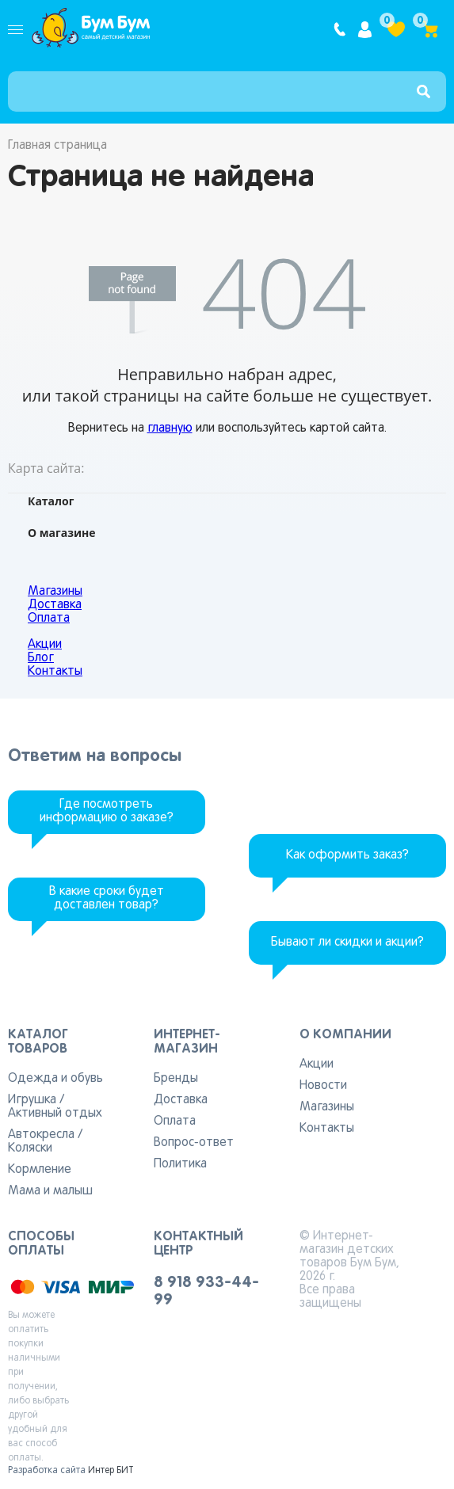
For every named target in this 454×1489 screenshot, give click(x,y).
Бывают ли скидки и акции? (347, 942)
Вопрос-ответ (194, 1142)
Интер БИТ (111, 1471)
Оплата (49, 618)
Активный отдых (54, 1113)
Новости (323, 1085)
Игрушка (32, 1100)
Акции (45, 644)
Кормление (39, 1169)
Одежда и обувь (55, 1078)
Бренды (176, 1078)
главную (170, 428)
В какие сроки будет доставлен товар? (106, 898)
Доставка (55, 605)
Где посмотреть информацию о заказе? (107, 811)
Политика (180, 1164)
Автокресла (41, 1135)
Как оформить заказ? (347, 855)
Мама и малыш (50, 1191)
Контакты (55, 671)
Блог (41, 658)
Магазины (55, 591)
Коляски (30, 1148)
